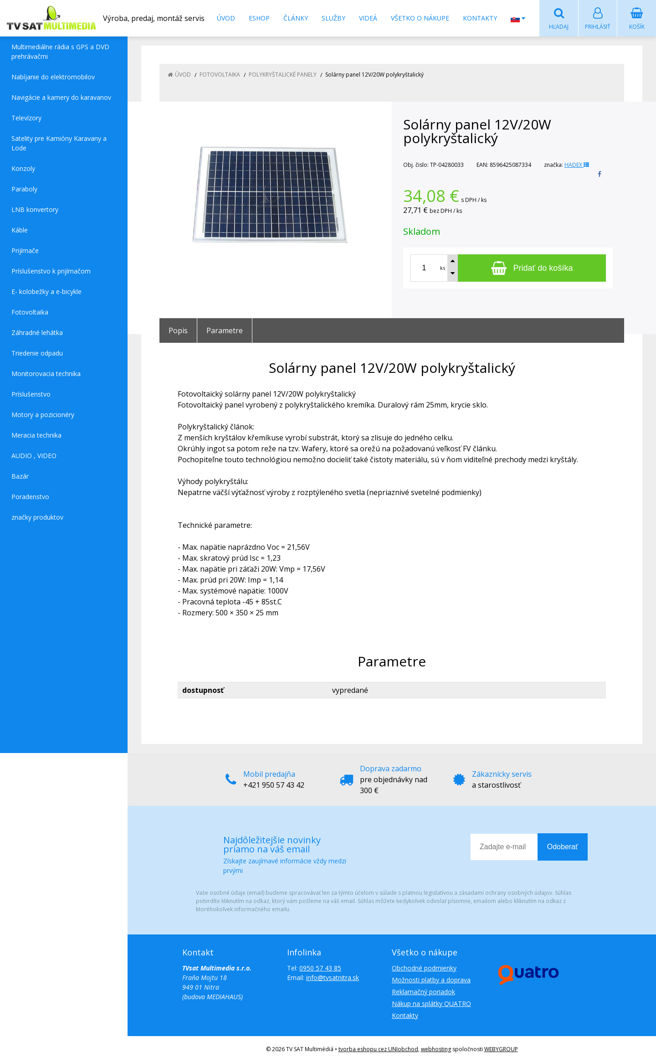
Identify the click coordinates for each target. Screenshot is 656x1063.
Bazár (20, 476)
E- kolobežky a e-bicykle (46, 292)
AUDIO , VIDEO (33, 456)
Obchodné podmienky (424, 968)
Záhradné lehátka (37, 333)
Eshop (259, 18)
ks (442, 268)
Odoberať (562, 847)
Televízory (26, 118)
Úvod (226, 18)
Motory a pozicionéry (42, 415)
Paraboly (24, 189)
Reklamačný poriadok (423, 992)
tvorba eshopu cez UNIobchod (378, 1049)
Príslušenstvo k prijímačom (51, 271)
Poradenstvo (30, 497)
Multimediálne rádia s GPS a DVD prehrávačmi (60, 52)
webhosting (436, 1049)
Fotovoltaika (29, 312)
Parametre (224, 331)
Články (295, 18)
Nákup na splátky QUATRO (431, 1004)
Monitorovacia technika (46, 374)
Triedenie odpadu (37, 353)
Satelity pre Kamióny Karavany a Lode (59, 143)
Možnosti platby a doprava (431, 980)
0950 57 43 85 (320, 968)
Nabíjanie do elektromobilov (53, 77)
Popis (178, 331)
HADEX (576, 165)
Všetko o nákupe (420, 18)
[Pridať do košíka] (532, 268)
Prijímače (25, 251)
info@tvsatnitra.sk (332, 978)
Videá (368, 18)
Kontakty (480, 18)
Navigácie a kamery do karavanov (61, 97)
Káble (19, 230)
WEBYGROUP (501, 1049)
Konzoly (23, 169)
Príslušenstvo (31, 394)
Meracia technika (36, 435)
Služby (333, 18)
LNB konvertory (34, 210)
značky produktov (37, 517)
